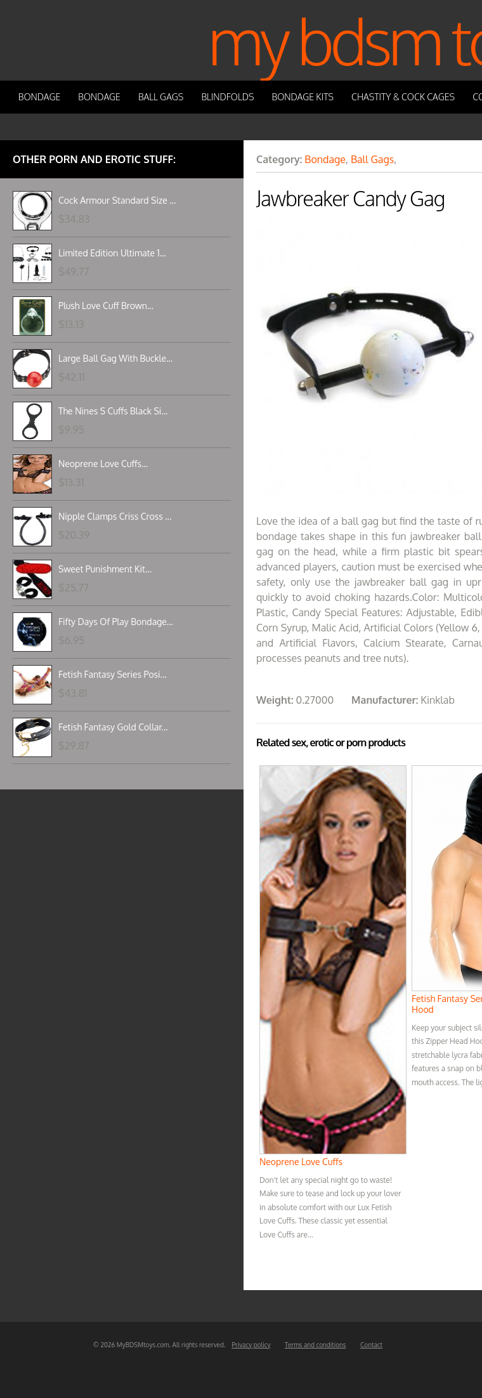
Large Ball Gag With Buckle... (115, 358)
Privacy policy (250, 1345)
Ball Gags (160, 96)
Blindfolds (227, 96)
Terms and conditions (315, 1345)
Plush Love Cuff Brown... (105, 305)
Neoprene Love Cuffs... (103, 463)
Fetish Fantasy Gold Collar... (113, 727)
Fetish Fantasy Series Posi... (112, 674)
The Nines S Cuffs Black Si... (112, 411)
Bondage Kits (303, 96)
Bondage (39, 96)
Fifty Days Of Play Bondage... (115, 621)
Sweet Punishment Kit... (105, 569)
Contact (371, 1345)
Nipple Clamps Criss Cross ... (114, 516)
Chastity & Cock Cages (403, 96)
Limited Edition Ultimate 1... (112, 252)
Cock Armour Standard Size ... (117, 200)
